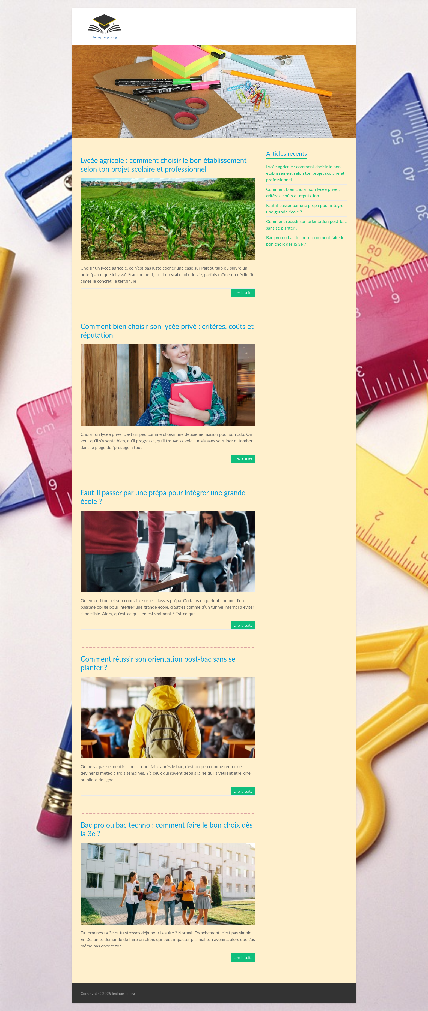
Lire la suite (243, 293)
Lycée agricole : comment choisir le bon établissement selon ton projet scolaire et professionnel (305, 173)
